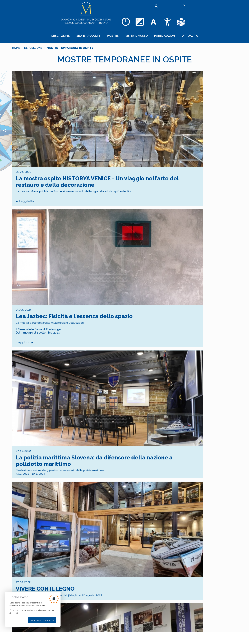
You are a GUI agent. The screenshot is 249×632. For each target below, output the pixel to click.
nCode (100, 624)
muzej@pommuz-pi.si (136, 615)
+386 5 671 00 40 (133, 599)
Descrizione (68, 33)
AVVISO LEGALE (93, 605)
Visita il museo (135, 33)
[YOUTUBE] (100, 615)
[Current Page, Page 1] (121, 531)
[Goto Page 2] (128, 531)
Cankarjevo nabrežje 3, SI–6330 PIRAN (147, 624)
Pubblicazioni (161, 33)
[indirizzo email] (112, 567)
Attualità (183, 33)
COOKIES (98, 602)
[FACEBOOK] (81, 615)
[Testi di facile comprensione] (181, 22)
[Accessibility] (167, 22)
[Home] (86, 14)
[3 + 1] (152, 567)
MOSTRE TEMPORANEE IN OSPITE (70, 44)
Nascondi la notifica (42, 620)
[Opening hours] (126, 22)
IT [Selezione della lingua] (182, 5)
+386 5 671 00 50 (133, 607)
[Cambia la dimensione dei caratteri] (153, 22)
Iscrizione (124, 578)
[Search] (156, 6)
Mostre (114, 33)
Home (16, 44)
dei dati (129, 558)
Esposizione (33, 44)
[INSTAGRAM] (90, 615)
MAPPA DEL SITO (92, 599)
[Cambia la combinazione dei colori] (140, 22)
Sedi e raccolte (93, 33)
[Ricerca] (136, 5)
